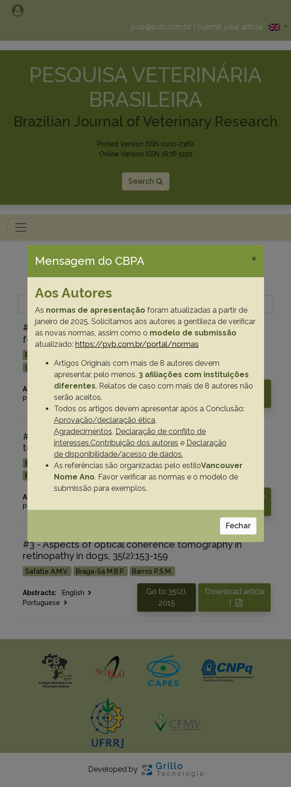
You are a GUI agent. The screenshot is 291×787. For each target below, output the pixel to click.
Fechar (238, 525)
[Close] (254, 258)
